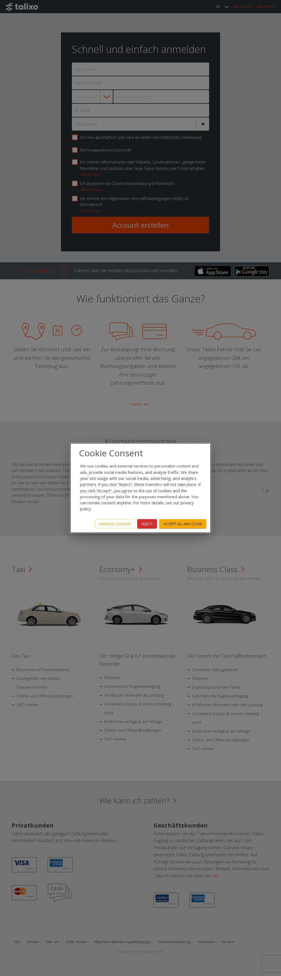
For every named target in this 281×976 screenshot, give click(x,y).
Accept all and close (183, 523)
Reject (147, 523)
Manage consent (115, 523)
